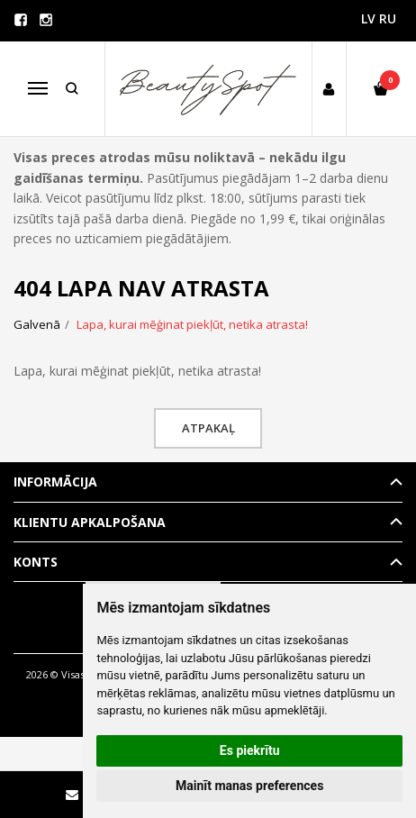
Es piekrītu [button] (250, 750)
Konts (36, 561)
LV (368, 18)
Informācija (55, 481)
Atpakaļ (208, 428)
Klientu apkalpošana (90, 522)
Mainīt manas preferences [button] (249, 785)
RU (387, 18)
